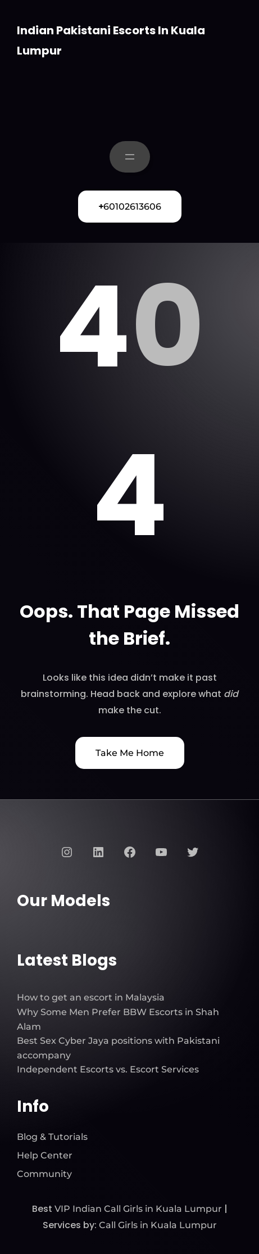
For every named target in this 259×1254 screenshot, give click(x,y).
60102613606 (129, 206)
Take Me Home (130, 753)
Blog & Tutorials (52, 1136)
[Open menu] (130, 157)
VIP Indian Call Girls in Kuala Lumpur (138, 1208)
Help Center (44, 1155)
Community (44, 1174)
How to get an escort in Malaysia (91, 997)
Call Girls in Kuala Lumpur (158, 1225)
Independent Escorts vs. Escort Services (108, 1069)
